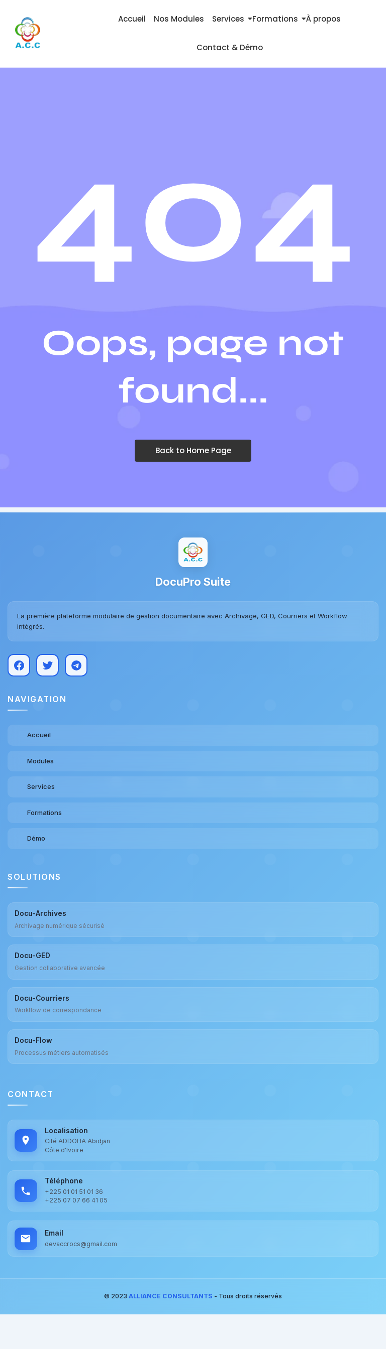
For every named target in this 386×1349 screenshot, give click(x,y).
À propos (323, 19)
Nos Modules (179, 19)
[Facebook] (19, 668)
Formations (277, 19)
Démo (36, 842)
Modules (40, 764)
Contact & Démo (230, 47)
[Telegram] (76, 668)
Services (230, 19)
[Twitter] (47, 668)
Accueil (132, 19)
